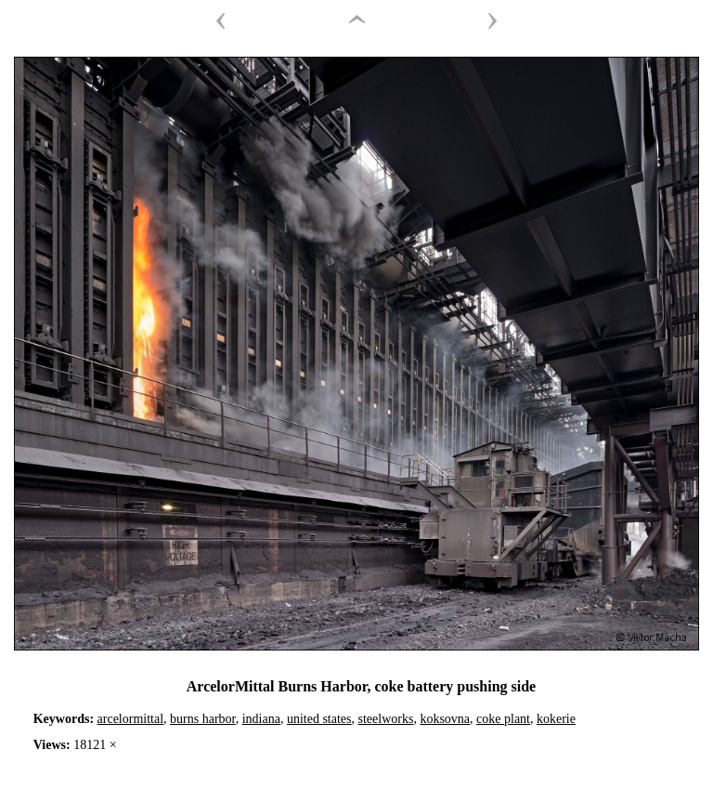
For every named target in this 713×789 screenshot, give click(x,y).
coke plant (503, 719)
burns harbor (203, 719)
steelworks (386, 719)
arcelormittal (130, 719)
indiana (261, 719)
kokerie (556, 719)
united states (319, 719)
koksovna (445, 719)
